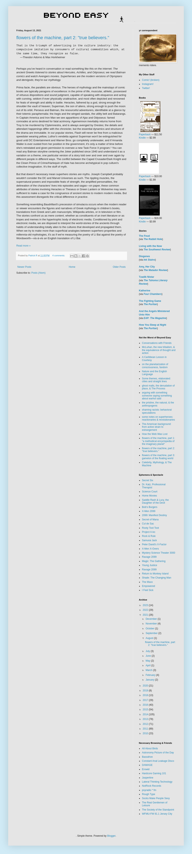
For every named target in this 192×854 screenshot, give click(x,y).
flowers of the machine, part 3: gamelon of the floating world (158, 457)
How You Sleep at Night (152, 324)
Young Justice (149, 565)
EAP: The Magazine (155, 318)
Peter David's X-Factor (154, 544)
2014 (146, 714)
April (148, 665)
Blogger (111, 835)
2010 (146, 733)
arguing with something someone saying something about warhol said (157, 395)
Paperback (145, 134)
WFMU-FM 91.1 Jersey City (157, 813)
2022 (146, 610)
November (152, 623)
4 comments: (59, 255)
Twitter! (146, 88)
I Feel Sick (147, 590)
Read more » (23, 245)
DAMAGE (147, 765)
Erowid (146, 769)
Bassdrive (147, 756)
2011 (146, 728)
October (150, 628)
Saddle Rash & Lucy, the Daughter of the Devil (155, 501)
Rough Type (148, 794)
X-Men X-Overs (150, 548)
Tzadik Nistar (146, 276)
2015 (146, 709)
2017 (146, 700)
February (151, 675)
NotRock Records (151, 785)
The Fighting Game (150, 301)
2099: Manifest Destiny (154, 515)
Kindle (142, 137)
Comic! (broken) (150, 80)
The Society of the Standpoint (158, 809)
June (149, 655)
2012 (146, 724)
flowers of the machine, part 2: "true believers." (62, 37)
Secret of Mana (150, 519)
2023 (146, 605)
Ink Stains (149, 259)
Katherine (144, 290)
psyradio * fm (149, 790)
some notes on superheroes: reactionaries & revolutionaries (158, 418)
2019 (146, 690)
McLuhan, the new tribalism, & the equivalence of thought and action (158, 350)
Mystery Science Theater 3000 (158, 552)
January (150, 679)
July (148, 651)
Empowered (148, 586)
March (149, 670)
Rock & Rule (149, 536)
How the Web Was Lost (154, 434)
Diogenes (144, 256)
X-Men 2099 (148, 511)
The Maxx (147, 582)
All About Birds (150, 748)
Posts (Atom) (38, 272)
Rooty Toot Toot (150, 527)
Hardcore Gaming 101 (154, 773)
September (152, 633)
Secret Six (147, 480)
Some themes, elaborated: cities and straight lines (156, 380)
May (148, 660)
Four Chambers (153, 294)
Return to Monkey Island (155, 573)
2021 (146, 614)
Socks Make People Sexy (156, 798)
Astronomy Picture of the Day (158, 752)
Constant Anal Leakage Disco (158, 761)
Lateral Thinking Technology (157, 781)
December (152, 618)
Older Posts (119, 266)
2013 (146, 719)
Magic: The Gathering (153, 561)
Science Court (149, 491)
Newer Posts (24, 266)
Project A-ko (148, 532)
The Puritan (150, 304)
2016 (146, 704)
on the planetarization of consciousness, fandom (155, 366)
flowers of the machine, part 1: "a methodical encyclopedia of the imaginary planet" (158, 441)
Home (72, 266)
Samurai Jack (149, 540)
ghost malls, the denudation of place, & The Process (158, 387)
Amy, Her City (147, 266)
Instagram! (148, 84)
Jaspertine (147, 777)
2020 (146, 685)
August (150, 638)
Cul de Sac (148, 523)
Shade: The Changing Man (156, 577)
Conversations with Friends (157, 343)
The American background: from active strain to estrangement (156, 427)
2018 (146, 695)
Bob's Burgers (149, 507)
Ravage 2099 (149, 556)
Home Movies (149, 495)
